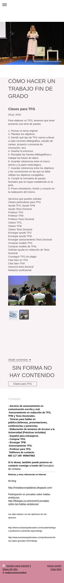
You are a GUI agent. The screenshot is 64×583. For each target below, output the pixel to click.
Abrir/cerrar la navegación (32, 4)
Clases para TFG (22, 383)
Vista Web (55, 569)
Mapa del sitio (10, 569)
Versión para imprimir (16, 565)
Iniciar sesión (54, 565)
